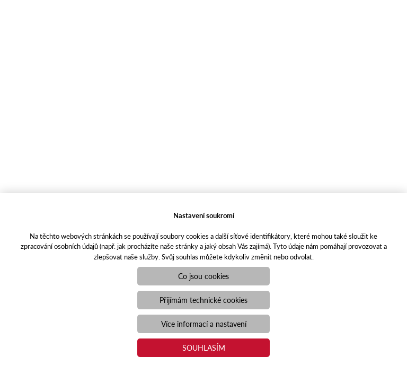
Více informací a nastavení (203, 323)
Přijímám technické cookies (203, 299)
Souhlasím (203, 347)
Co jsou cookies (203, 276)
